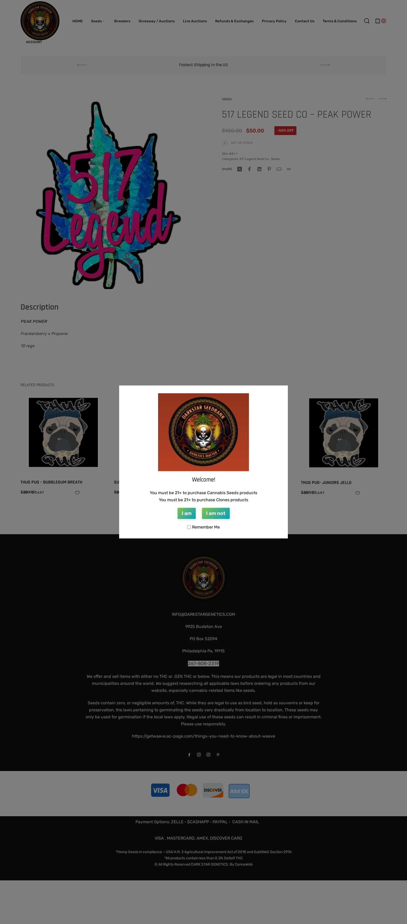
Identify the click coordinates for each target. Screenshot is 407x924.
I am (187, 513)
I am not (216, 513)
